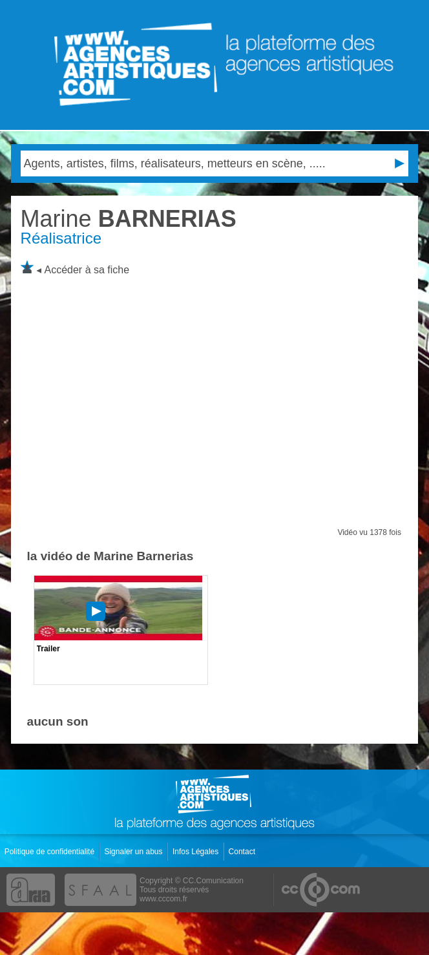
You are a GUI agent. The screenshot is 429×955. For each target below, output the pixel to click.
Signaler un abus (134, 851)
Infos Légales (197, 851)
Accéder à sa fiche (87, 269)
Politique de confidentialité (51, 851)
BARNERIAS (128, 218)
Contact (243, 851)
